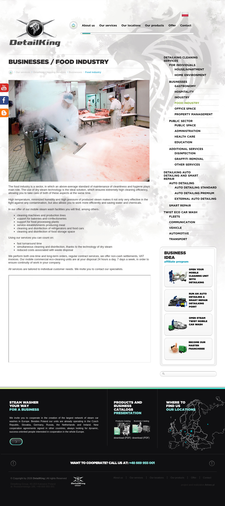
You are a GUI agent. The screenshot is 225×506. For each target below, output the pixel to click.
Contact (207, 477)
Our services (23, 72)
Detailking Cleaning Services (49, 72)
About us (118, 477)
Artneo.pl (209, 484)
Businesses (75, 72)
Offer (193, 477)
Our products (177, 477)
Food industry (93, 72)
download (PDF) (122, 437)
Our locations (157, 477)
